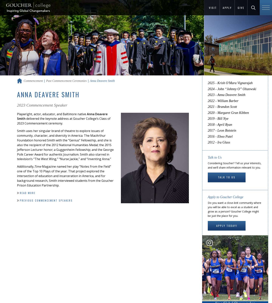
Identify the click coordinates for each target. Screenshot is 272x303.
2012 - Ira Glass (219, 142)
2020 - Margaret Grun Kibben (228, 113)
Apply (227, 8)
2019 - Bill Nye (218, 118)
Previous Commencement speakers (46, 200)
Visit (213, 8)
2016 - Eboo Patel (220, 136)
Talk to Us (226, 177)
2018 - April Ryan (220, 125)
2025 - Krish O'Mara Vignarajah (230, 83)
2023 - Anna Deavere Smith (226, 95)
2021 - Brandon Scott (222, 107)
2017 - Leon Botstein (222, 130)
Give (241, 8)
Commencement (33, 80)
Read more (28, 193)
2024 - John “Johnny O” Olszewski (232, 89)
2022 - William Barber (223, 101)
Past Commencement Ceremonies (66, 80)
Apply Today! (226, 226)
